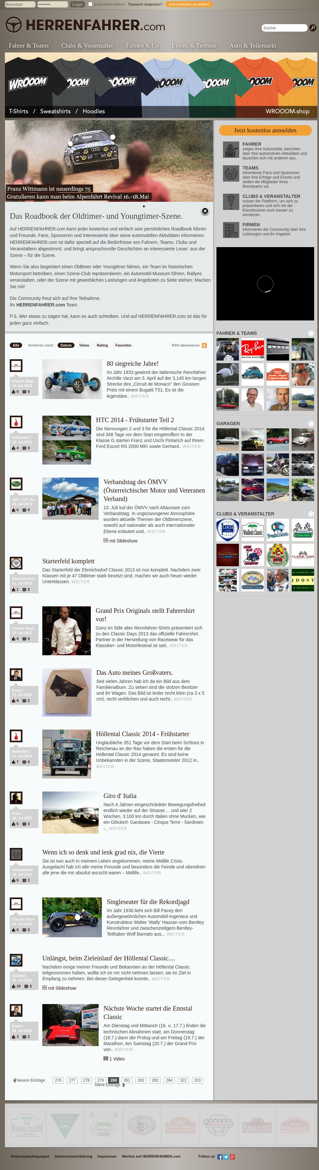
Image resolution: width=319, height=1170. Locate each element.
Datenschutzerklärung (73, 1156)
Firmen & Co (142, 45)
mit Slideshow (123, 540)
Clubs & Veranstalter (87, 45)
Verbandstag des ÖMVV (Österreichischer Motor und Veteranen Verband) (154, 490)
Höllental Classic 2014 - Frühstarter (142, 733)
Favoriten (123, 345)
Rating (102, 345)
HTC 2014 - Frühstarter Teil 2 (135, 419)
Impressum (107, 1156)
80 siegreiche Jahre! (133, 363)
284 (169, 1080)
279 (100, 1080)
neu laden (311, 333)
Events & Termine (194, 45)
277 (72, 1080)
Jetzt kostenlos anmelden (265, 130)
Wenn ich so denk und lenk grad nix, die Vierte (103, 852)
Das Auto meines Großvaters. (134, 672)
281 (127, 1080)
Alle (16, 345)
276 (58, 1080)
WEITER (140, 396)
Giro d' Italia (120, 795)
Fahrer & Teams (29, 45)
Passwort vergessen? (145, 4)
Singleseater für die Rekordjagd (148, 901)
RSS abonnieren (186, 345)
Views (84, 345)
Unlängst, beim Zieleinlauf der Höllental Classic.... (108, 958)
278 (86, 1080)
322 (183, 1080)
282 (141, 1080)
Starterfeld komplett (68, 561)
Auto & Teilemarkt (252, 45)
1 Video (117, 1058)
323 (197, 1080)
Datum (66, 345)
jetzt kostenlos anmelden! (189, 4)
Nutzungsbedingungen (30, 1156)
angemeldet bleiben (109, 4)
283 (155, 1080)
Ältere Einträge (107, 1085)
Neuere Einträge (30, 1080)
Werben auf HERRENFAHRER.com (151, 1156)
